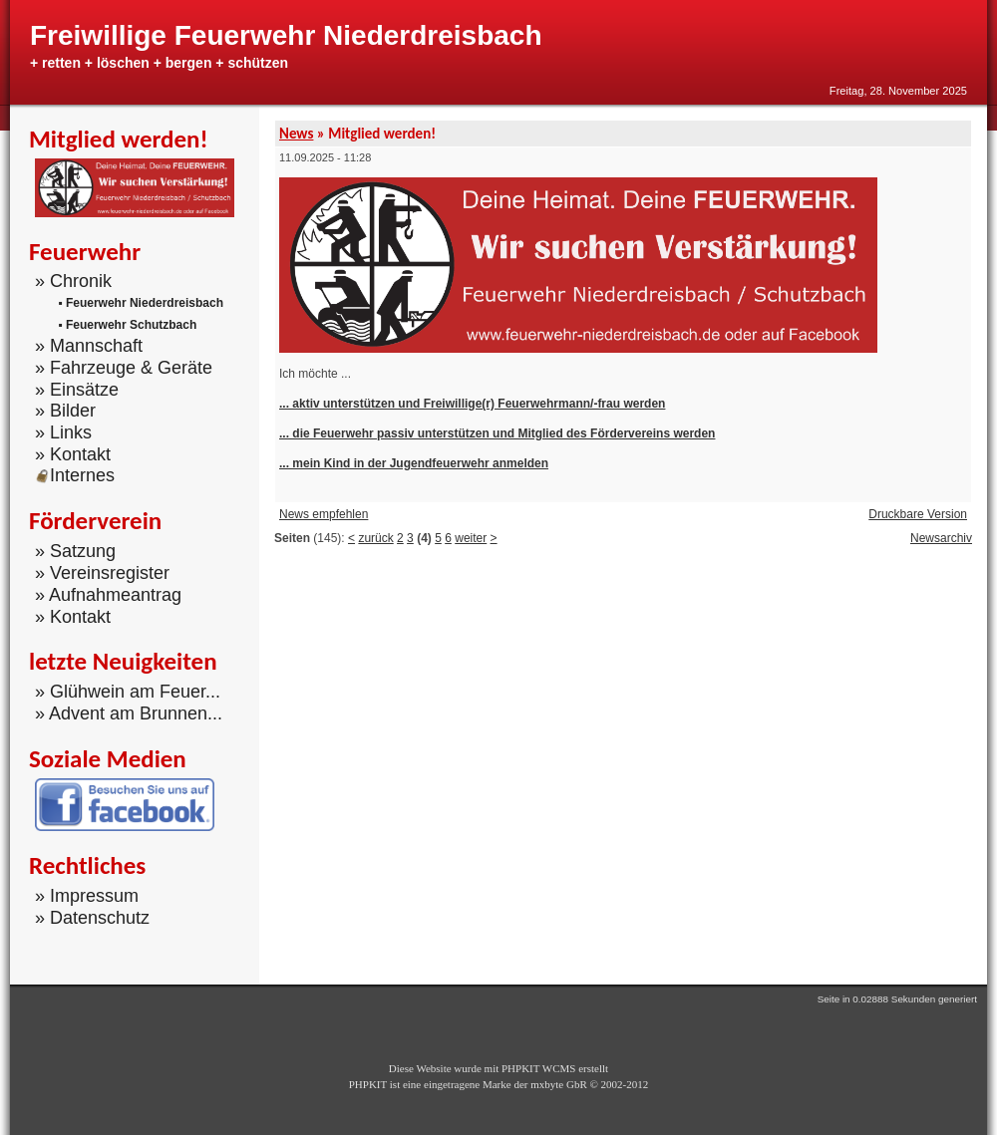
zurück (375, 538)
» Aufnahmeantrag (108, 595)
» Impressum (87, 896)
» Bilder (65, 411)
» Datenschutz (92, 918)
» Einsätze (77, 389)
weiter (471, 538)
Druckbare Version (917, 514)
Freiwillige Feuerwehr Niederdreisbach (286, 35)
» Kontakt (73, 454)
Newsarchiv (941, 538)
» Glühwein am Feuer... (127, 692)
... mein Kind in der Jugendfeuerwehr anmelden (413, 463)
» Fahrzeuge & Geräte (123, 368)
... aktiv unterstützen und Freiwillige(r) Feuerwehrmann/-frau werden (472, 404)
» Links (63, 432)
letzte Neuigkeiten (123, 661)
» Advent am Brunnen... (128, 713)
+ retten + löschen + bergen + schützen (159, 63)
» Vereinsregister (102, 573)
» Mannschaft (89, 346)
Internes (75, 475)
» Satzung (75, 551)
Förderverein (95, 520)
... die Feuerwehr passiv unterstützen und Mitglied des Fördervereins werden (497, 433)
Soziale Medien (107, 758)
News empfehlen (323, 514)
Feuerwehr (85, 251)
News (296, 133)
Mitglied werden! (118, 139)
